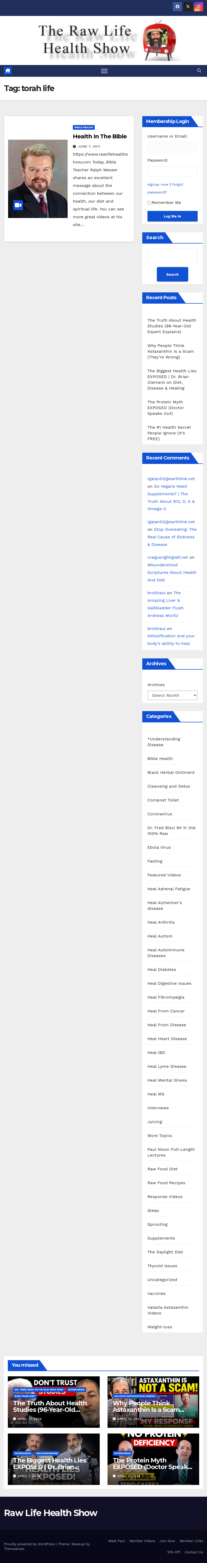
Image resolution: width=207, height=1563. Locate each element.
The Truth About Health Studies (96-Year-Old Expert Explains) (172, 326)
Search (154, 237)
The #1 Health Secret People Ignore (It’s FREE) (169, 433)
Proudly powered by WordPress (30, 1544)
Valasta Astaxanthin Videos (168, 1310)
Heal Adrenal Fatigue (168, 888)
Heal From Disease (166, 1024)
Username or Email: (167, 136)
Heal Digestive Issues (169, 983)
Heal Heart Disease (167, 1038)
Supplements (161, 1238)
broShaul (156, 593)
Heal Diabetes (161, 969)
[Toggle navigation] (104, 71)
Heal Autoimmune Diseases (166, 952)
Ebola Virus (159, 847)
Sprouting (157, 1224)
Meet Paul (116, 1541)
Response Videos (165, 1196)
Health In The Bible (99, 136)
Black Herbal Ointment (171, 772)
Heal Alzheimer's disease (164, 905)
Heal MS (155, 1094)
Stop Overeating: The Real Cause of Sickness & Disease (172, 537)
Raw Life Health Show (19, 40)
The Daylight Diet (165, 1251)
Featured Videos (164, 874)
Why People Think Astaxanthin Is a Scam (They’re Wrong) (170, 351)
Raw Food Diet (162, 1168)
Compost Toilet (163, 800)
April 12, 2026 (129, 1419)
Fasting (154, 861)
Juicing (154, 1121)
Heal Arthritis (161, 922)
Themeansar (14, 1549)
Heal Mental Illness (167, 1080)
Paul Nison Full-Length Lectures (171, 1152)
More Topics (159, 1135)
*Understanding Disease (163, 741)
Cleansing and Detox (168, 786)
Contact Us (194, 1552)
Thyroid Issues (162, 1265)
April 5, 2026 (128, 1476)
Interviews (158, 1107)
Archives (156, 684)
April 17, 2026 (30, 1419)
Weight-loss (159, 1326)
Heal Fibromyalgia (166, 997)
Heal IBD (156, 1052)
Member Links (191, 1541)
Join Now (167, 1541)
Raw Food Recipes (166, 1182)
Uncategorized (162, 1279)
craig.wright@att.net (167, 557)
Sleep (153, 1210)
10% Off (173, 1552)
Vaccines (156, 1293)
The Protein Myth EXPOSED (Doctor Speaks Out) (165, 407)
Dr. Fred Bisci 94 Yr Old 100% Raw (171, 830)
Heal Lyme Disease (167, 1066)
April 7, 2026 (29, 1476)
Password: (157, 160)
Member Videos (142, 1541)
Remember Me (164, 202)
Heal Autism (160, 936)
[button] (199, 70)
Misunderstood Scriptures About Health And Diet (172, 572)
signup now (157, 184)
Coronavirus (159, 813)
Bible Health (83, 127)
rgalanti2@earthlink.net (171, 478)
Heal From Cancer (166, 1010)
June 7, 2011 (89, 146)
